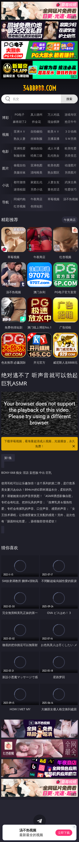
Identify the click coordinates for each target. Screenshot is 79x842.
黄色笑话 (53, 189)
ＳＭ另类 (70, 139)
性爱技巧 (70, 189)
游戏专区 (70, 114)
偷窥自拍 (19, 165)
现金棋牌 (53, 122)
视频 (5, 134)
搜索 (69, 99)
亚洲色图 (36, 165)
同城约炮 (19, 199)
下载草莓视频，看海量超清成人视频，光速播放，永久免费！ (40, 444)
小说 (5, 185)
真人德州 (36, 114)
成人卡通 (53, 148)
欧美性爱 (70, 148)
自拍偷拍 (36, 131)
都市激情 (19, 182)
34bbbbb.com (39, 88)
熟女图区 (53, 172)
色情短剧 (36, 206)
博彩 (5, 117)
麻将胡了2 (19, 122)
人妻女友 (53, 182)
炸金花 (36, 122)
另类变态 (70, 155)
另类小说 (36, 189)
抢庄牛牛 (70, 122)
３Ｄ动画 (70, 131)
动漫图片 (70, 165)
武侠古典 (70, 182)
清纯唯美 (36, 172)
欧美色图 (53, 165)
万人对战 (53, 114)
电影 (5, 151)
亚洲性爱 (19, 148)
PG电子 (19, 114)
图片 (5, 168)
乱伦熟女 (53, 155)
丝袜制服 (36, 139)
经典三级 (36, 155)
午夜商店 (36, 199)
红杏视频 (19, 206)
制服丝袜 (19, 155)
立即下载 (64, 833)
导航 (5, 202)
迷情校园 (19, 189)
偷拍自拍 (36, 148)
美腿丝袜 (19, 172)
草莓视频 (53, 199)
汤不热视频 (70, 199)
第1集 (8, 458)
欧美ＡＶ (53, 131)
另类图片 (70, 172)
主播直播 (53, 139)
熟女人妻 (19, 139)
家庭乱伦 (36, 182)
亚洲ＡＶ (19, 131)
